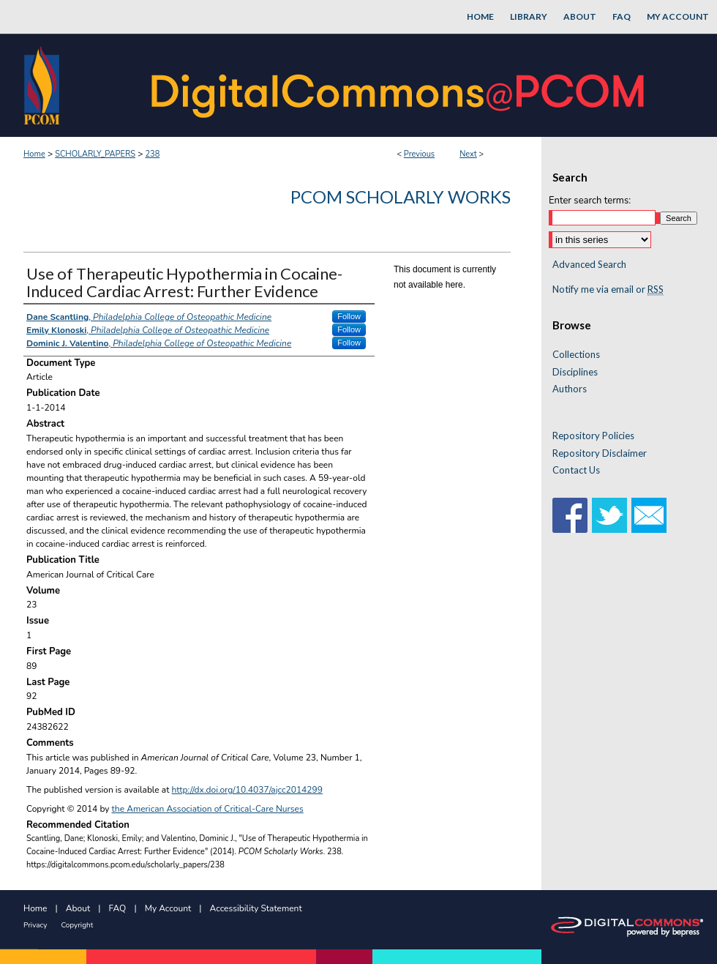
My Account (168, 908)
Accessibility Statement (256, 908)
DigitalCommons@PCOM (399, 85)
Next (468, 154)
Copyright (77, 925)
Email (649, 515)
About (78, 908)
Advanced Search (589, 264)
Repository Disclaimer (599, 453)
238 (152, 154)
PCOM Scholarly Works (400, 196)
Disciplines (575, 372)
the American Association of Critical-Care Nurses (208, 809)
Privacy (35, 925)
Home (34, 154)
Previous (419, 154)
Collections (576, 354)
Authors (569, 389)
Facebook (570, 515)
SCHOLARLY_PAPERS (95, 154)
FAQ (118, 908)
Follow (349, 316)
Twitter (609, 515)
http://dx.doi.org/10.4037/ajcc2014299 (247, 790)
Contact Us (576, 470)
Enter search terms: (590, 200)
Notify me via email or (608, 290)
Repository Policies (593, 435)
